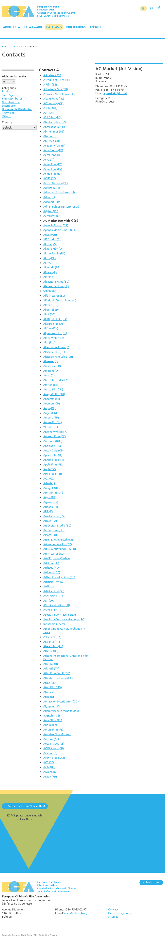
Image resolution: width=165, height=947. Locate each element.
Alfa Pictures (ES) (54, 295)
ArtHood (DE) (51, 572)
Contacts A (49, 69)
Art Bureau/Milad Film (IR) (59, 548)
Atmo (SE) (49, 682)
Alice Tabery (51, 309)
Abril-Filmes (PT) (53, 131)
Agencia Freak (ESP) (55, 225)
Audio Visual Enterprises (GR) (61, 710)
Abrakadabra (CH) (54, 126)
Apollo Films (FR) (54, 459)
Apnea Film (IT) (52, 455)
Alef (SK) (48, 276)
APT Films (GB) (52, 473)
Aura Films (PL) (52, 720)
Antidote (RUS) (52, 441)
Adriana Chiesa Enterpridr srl (61, 206)
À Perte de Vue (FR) (55, 89)
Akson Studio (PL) (54, 253)
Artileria (48, 586)
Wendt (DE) (50, 427)
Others (6, 116)
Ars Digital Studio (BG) (57, 525)
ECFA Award (33, 27)
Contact (113, 909)
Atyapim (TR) (51, 706)
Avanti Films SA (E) (55, 757)
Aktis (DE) (49, 258)
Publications (76, 27)
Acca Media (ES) (53, 150)
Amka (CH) (50, 375)
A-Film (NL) (50, 108)
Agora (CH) (50, 234)
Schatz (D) (49, 290)
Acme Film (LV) (52, 169)
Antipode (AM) (52, 445)
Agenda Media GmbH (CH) (59, 229)
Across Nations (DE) (55, 183)
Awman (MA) (51, 771)
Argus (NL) (49, 497)
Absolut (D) (50, 136)
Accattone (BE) (52, 154)
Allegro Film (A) (53, 323)
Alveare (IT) (50, 361)
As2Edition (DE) (53, 595)
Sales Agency (10, 95)
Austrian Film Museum (57, 734)
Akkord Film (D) (53, 248)
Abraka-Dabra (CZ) (54, 122)
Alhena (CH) (50, 305)
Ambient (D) (51, 370)
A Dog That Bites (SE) (56, 79)
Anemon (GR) (51, 403)
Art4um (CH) (51, 563)
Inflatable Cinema (54, 623)
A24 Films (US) (52, 117)
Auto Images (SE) (53, 743)
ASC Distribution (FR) (56, 605)
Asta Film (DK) (52, 637)
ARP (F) (48, 511)
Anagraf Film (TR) (54, 394)
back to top (153, 882)
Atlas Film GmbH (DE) (56, 673)
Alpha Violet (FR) (54, 337)
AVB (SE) (48, 762)
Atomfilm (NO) (52, 687)
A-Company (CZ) (53, 103)
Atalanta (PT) (51, 641)
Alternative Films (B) (56, 347)
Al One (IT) (50, 262)
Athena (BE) (50, 651)
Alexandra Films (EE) (56, 286)
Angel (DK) (50, 413)
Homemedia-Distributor (17, 109)
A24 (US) (48, 112)
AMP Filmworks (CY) (56, 380)
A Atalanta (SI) (52, 75)
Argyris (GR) (50, 502)
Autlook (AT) (51, 739)
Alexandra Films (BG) (56, 281)
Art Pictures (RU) (54, 553)
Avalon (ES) (50, 753)
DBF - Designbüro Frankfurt (46, 935)
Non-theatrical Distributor (11, 103)
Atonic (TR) (50, 692)
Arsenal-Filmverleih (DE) (58, 539)
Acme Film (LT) (52, 173)
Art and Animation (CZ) (57, 544)
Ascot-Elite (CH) (53, 609)
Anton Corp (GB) (53, 450)
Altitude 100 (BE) (54, 352)
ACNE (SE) (49, 178)
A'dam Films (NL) (53, 98)
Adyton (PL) (50, 211)
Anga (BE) (49, 408)
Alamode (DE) (52, 267)
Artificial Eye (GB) (54, 581)
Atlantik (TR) (51, 668)
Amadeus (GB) (52, 366)
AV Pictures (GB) (53, 748)
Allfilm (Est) (50, 328)
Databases (54, 27)
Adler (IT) (49, 197)
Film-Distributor (12, 98)
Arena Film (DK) (53, 492)
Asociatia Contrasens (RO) (59, 614)
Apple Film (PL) (53, 464)
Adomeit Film (51, 201)
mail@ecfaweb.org (75, 913)
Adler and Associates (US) (59, 192)
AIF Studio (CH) (53, 239)
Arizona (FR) (51, 506)
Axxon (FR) (50, 776)
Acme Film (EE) (52, 164)
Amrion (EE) (50, 384)
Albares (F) (50, 272)
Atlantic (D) (50, 664)
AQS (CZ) (49, 478)
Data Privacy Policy (120, 913)
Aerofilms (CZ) (52, 215)
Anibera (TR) (51, 417)
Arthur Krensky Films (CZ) (59, 577)
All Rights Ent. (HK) (55, 319)
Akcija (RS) (50, 244)
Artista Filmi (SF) (53, 591)
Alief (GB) (49, 314)
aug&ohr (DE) (51, 715)
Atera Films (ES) (53, 646)
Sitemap (113, 916)
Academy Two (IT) (54, 145)
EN (143, 8)
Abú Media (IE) (52, 140)
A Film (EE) (50, 84)
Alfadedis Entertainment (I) (60, 300)
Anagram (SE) (51, 398)
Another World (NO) (55, 431)
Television (8, 112)
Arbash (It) (49, 483)
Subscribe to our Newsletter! (26, 806)
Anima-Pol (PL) (52, 422)
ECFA (4, 46)
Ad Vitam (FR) (52, 187)
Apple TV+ (49, 469)
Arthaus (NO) (51, 567)
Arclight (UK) (51, 488)
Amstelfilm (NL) (53, 389)
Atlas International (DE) (58, 678)
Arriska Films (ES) (54, 516)
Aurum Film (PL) (53, 729)
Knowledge (98, 27)
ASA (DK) (49, 600)
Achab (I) (48, 159)
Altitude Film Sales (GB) (58, 356)
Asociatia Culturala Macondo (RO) (64, 619)
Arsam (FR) (50, 534)
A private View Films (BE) (59, 94)
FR (151, 8)
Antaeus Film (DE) (54, 436)
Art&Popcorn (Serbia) (56, 558)
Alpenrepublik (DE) (55, 333)
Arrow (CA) (50, 520)
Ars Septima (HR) (53, 530)
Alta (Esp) (49, 342)
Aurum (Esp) (51, 724)
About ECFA (11, 27)
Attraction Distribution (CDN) (62, 701)
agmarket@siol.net (115, 93)
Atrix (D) (48, 696)
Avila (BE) (49, 767)
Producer (7, 91)
